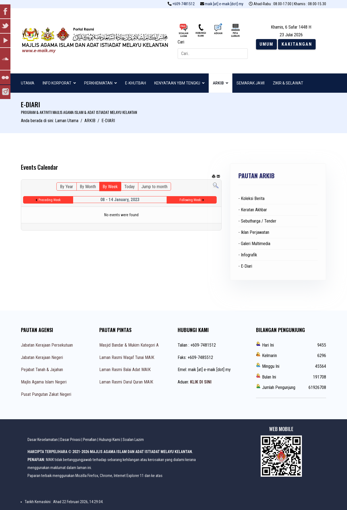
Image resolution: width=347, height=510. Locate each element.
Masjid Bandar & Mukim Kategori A (129, 345)
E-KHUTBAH (135, 83)
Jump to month (154, 186)
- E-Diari (245, 266)
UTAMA (27, 83)
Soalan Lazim (133, 439)
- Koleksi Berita (251, 198)
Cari (181, 42)
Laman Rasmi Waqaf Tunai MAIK (126, 357)
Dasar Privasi (70, 439)
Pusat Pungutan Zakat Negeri (46, 394)
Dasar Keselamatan (42, 439)
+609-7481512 (183, 4)
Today (129, 186)
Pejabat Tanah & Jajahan (42, 369)
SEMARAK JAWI (250, 83)
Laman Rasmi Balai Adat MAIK (125, 369)
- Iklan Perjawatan (253, 232)
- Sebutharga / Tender (257, 221)
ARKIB (218, 83)
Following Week (190, 200)
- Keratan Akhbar (252, 209)
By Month (88, 186)
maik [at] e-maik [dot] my (224, 4)
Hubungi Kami (109, 439)
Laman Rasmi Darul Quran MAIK (126, 382)
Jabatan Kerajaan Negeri (42, 357)
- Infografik (247, 254)
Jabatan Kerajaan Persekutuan (47, 345)
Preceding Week (49, 200)
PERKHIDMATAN (98, 83)
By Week (110, 186)
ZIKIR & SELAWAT (288, 83)
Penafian (90, 439)
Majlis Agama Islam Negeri (44, 382)
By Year (66, 186)
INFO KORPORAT (57, 83)
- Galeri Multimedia (254, 243)
